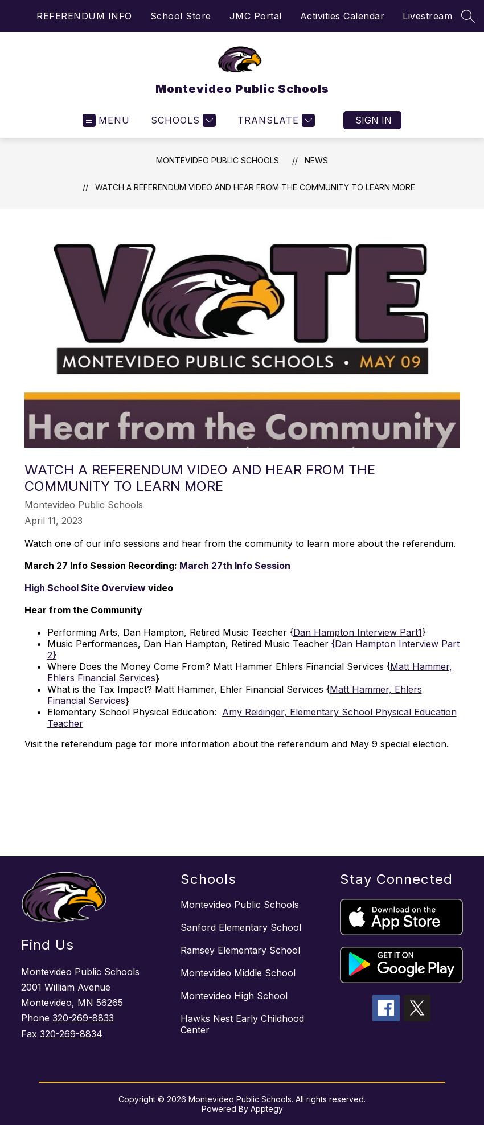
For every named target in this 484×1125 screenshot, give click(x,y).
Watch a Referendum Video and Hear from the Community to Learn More (255, 187)
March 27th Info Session (234, 565)
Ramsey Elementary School (240, 950)
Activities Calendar (342, 16)
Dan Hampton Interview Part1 (357, 632)
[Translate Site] (275, 120)
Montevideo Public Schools (217, 160)
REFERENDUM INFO (84, 16)
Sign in (373, 120)
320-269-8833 (83, 1018)
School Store (180, 16)
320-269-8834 (71, 1034)
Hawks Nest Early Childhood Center (242, 1024)
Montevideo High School (234, 995)
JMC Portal (255, 16)
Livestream (427, 16)
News (316, 160)
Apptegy (267, 1109)
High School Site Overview (85, 588)
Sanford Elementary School (241, 927)
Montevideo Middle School (238, 973)
